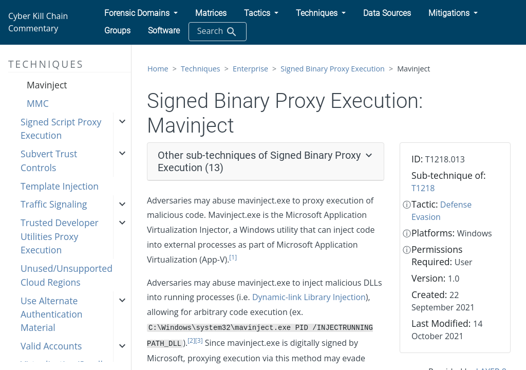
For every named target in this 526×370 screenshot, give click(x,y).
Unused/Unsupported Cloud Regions (66, 275)
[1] (233, 257)
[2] (191, 340)
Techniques (200, 68)
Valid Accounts (51, 346)
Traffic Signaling (54, 204)
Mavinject (47, 85)
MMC (38, 103)
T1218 (423, 188)
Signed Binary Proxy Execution (332, 68)
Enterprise (250, 68)
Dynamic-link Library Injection (309, 297)
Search (217, 31)
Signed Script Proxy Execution (61, 128)
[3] (199, 340)
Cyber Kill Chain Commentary (38, 22)
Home (157, 68)
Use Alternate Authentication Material (52, 314)
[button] (141, 13)
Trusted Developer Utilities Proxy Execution (60, 236)
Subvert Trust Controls (49, 160)
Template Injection (60, 186)
